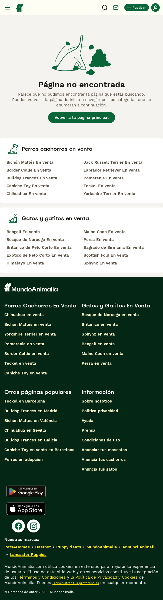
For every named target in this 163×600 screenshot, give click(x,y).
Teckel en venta (20, 363)
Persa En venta (99, 239)
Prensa (88, 430)
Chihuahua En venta (26, 193)
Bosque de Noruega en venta (110, 314)
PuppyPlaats (68, 547)
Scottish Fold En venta (106, 255)
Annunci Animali (138, 547)
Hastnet (43, 547)
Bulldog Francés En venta (31, 178)
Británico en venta (100, 324)
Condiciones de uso (101, 440)
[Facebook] (18, 525)
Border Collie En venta (28, 170)
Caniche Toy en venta (25, 373)
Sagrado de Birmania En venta (114, 247)
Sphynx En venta (100, 263)
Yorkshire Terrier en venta (30, 334)
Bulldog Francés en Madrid (30, 410)
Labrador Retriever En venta (112, 170)
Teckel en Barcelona (24, 401)
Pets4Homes (17, 547)
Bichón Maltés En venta (30, 162)
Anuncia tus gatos (99, 469)
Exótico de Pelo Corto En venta (37, 255)
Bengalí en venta (98, 343)
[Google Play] (26, 491)
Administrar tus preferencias (75, 583)
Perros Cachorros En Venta (40, 305)
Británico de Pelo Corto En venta (39, 247)
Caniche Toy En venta (27, 185)
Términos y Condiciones (42, 577)
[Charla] (115, 7)
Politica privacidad (100, 410)
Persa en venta (97, 363)
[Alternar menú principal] (7, 7)
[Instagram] (33, 525)
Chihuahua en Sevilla (25, 430)
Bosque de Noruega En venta (35, 239)
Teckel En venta (100, 185)
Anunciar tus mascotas (104, 449)
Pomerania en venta (24, 343)
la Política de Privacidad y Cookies (103, 577)
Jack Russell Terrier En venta (113, 162)
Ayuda (88, 420)
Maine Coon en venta (103, 353)
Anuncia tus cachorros (104, 459)
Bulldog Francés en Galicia (30, 440)
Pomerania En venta (104, 178)
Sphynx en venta (98, 334)
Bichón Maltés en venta (27, 324)
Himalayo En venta (25, 263)
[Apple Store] (26, 508)
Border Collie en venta (26, 353)
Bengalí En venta (23, 231)
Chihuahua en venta (24, 314)
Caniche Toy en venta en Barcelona (39, 449)
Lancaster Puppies (28, 554)
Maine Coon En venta (105, 231)
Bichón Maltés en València (30, 420)
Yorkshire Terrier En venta (109, 193)
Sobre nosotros (97, 401)
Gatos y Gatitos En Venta (116, 305)
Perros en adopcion (23, 459)
